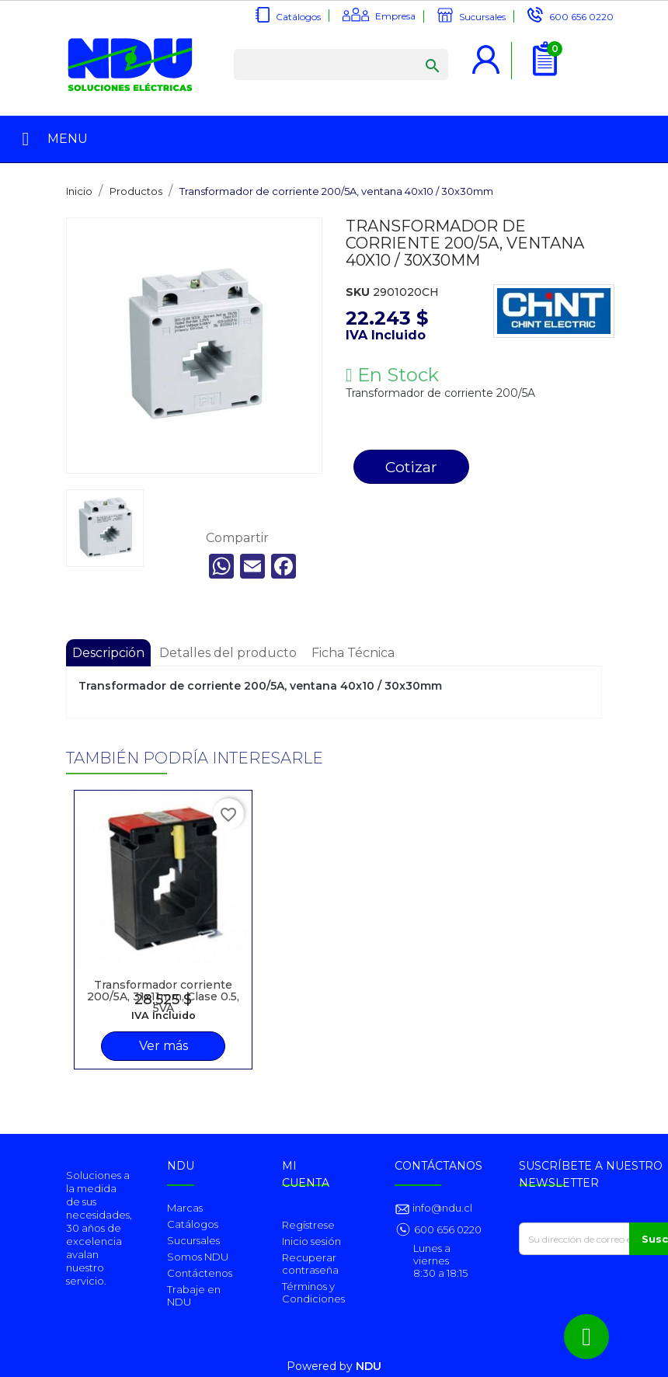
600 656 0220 (581, 17)
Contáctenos (199, 1273)
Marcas (185, 1207)
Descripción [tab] (108, 652)
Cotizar (411, 466)
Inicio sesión (311, 1241)
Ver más (163, 1045)
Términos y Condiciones (313, 1292)
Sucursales (482, 17)
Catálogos (298, 17)
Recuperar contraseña (310, 1263)
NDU (368, 1366)
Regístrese (308, 1225)
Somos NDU (197, 1256)
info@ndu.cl (441, 1207)
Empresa (395, 16)
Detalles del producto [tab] (228, 652)
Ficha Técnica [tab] (353, 652)
